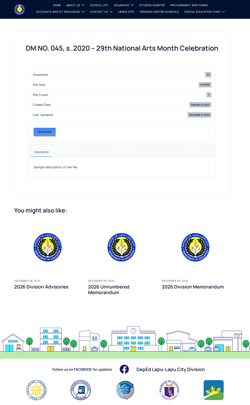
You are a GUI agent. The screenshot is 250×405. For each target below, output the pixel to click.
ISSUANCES (121, 5)
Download (44, 132)
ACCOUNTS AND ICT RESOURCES (58, 11)
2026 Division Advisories (41, 286)
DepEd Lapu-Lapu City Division (170, 369)
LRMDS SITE (126, 11)
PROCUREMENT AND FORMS (189, 5)
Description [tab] (41, 152)
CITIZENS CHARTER (152, 5)
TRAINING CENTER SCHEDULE (159, 11)
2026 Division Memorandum (193, 286)
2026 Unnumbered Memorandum (108, 289)
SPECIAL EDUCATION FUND (202, 11)
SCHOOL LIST (99, 5)
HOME (57, 5)
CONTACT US (99, 11)
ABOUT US (73, 5)
